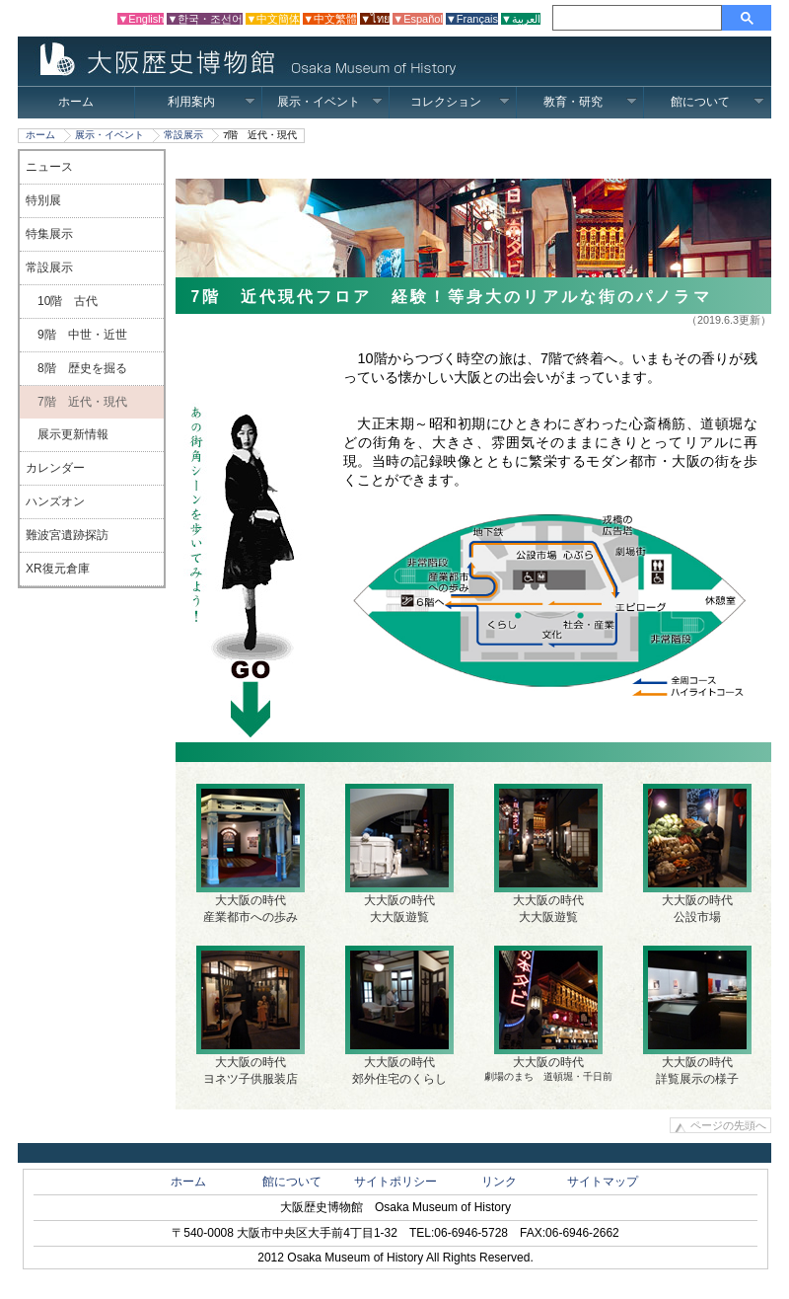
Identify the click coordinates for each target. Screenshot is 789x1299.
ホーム (76, 102)
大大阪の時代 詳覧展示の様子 (697, 1016)
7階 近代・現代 (76, 402)
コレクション (460, 102)
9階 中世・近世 (76, 335)
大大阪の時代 (548, 1014)
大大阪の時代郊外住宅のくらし (399, 1016)
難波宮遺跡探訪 (67, 535)
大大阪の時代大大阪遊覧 (399, 854)
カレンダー (55, 468)
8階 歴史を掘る (76, 368)
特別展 (43, 200)
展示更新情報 (67, 434)
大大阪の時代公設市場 (697, 854)
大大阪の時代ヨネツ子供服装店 (250, 1016)
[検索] (640, 18)
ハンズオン (55, 501)
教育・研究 (590, 102)
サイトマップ (602, 1181)
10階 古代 (62, 301)
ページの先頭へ (728, 1125)
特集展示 (49, 234)
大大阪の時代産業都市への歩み (250, 854)
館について (717, 102)
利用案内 (211, 102)
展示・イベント (330, 102)
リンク (499, 1181)
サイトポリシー (395, 1181)
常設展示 (183, 134)
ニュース (49, 167)
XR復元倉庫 (58, 568)
